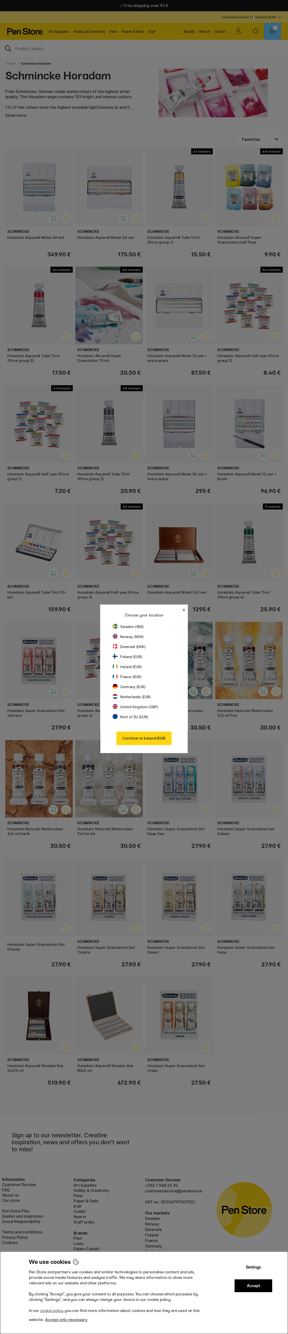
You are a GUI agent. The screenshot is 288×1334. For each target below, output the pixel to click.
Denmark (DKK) (129, 647)
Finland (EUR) (127, 657)
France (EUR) (127, 677)
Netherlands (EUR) (132, 697)
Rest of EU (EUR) (130, 717)
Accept (253, 1285)
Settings (253, 1267)
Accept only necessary (66, 1319)
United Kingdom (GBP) (135, 707)
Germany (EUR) (129, 687)
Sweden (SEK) (128, 627)
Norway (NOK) (128, 637)
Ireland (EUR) (127, 667)
